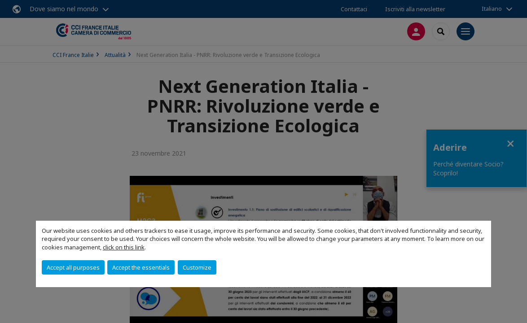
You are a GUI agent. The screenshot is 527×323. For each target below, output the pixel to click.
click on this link (124, 247)
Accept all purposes (73, 267)
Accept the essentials (141, 267)
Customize (197, 267)
